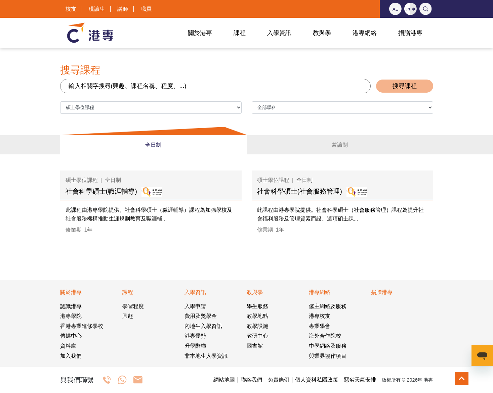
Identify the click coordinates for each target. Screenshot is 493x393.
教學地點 (257, 316)
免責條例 (278, 380)
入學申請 (195, 306)
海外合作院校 (325, 336)
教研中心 (257, 336)
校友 (71, 9)
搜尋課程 (405, 86)
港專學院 (71, 316)
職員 (146, 9)
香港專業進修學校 (81, 326)
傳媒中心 (71, 336)
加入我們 (71, 356)
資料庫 (68, 346)
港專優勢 (195, 336)
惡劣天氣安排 (360, 380)
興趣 (127, 316)
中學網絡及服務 (327, 346)
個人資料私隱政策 (316, 380)
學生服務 (257, 306)
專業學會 (319, 326)
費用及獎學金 (200, 316)
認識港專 (71, 306)
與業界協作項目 (327, 356)
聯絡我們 (251, 380)
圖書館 (255, 346)
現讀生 (97, 9)
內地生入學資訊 (203, 326)
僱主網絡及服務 (327, 306)
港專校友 (319, 316)
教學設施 (257, 326)
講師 (122, 9)
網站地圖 (224, 380)
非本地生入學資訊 (206, 356)
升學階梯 (195, 346)
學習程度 (133, 306)
